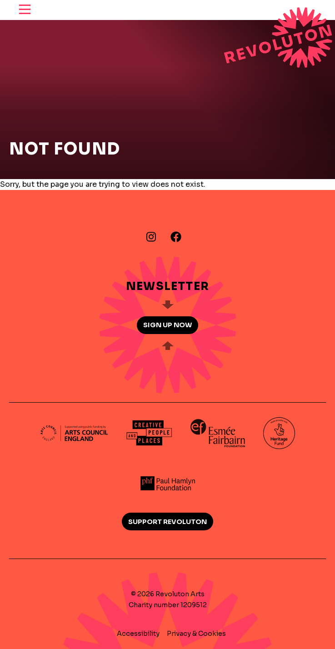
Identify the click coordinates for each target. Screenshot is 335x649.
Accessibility (138, 633)
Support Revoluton (167, 522)
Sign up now (167, 325)
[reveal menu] (24, 10)
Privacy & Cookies (196, 633)
